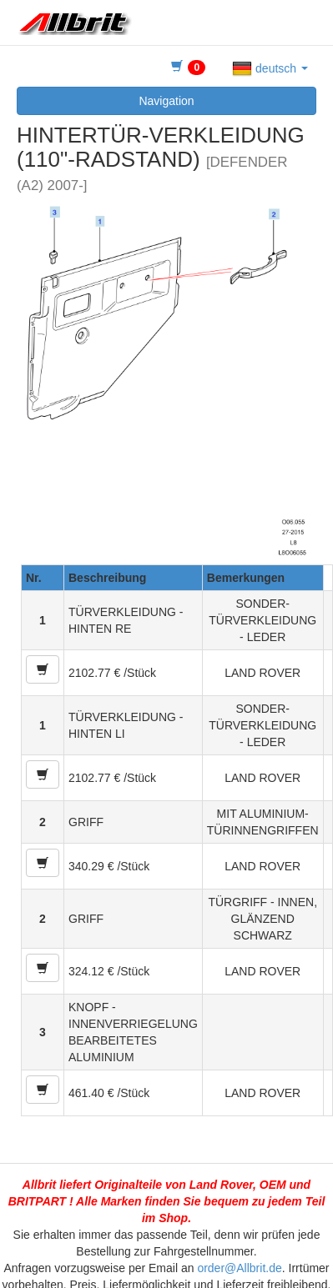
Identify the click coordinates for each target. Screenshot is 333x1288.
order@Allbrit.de (239, 1268)
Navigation (166, 101)
